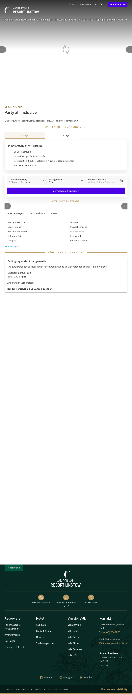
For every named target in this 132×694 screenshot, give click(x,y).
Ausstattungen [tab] (15, 213)
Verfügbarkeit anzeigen (66, 191)
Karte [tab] (54, 213)
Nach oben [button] (14, 567)
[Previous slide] (3, 49)
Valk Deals (73, 631)
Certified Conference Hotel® (66, 601)
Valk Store (73, 643)
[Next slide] (129, 49)
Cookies (38, 689)
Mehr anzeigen (12, 246)
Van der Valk (91, 599)
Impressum (9, 689)
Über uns (40, 637)
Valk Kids (41, 624)
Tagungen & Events (15, 647)
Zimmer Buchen (118, 4)
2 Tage (25, 135)
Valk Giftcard (74, 637)
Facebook (47, 677)
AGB (18, 689)
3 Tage (66, 135)
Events (72, 19)
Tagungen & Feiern (105, 19)
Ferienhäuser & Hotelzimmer (20, 19)
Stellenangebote (45, 643)
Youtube (86, 677)
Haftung (47, 689)
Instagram (67, 677)
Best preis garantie (41, 599)
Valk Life (72, 655)
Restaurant (61, 19)
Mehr (122, 19)
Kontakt (73, 4)
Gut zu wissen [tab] (37, 213)
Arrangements (45, 19)
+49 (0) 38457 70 (109, 632)
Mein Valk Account (88, 4)
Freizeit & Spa (86, 19)
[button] (8, 206)
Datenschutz (27, 689)
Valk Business (75, 649)
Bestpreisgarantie (60, 689)
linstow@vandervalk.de (113, 643)
